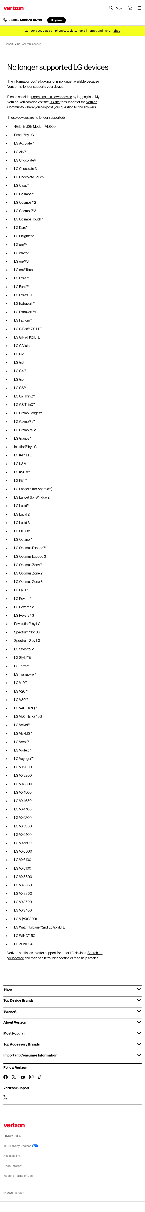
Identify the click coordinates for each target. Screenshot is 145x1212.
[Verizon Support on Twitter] (5, 1097)
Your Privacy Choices (20, 1145)
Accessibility (11, 1155)
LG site (55, 102)
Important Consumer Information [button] (30, 1055)
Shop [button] (7, 989)
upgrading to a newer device (51, 97)
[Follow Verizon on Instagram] (31, 1077)
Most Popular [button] (14, 1033)
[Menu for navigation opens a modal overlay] (139, 8)
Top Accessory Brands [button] (21, 1044)
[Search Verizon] (111, 8)
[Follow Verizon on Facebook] (5, 1077)
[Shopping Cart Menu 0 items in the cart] (130, 8)
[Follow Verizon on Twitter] (14, 1077)
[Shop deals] (116, 30)
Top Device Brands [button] (18, 1000)
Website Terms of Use (18, 1175)
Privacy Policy (12, 1135)
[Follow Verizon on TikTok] (40, 1077)
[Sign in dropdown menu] (120, 8)
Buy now (56, 20)
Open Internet (13, 1165)
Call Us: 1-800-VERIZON (25, 20)
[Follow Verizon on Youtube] (23, 1077)
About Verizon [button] (14, 1022)
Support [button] (10, 1011)
